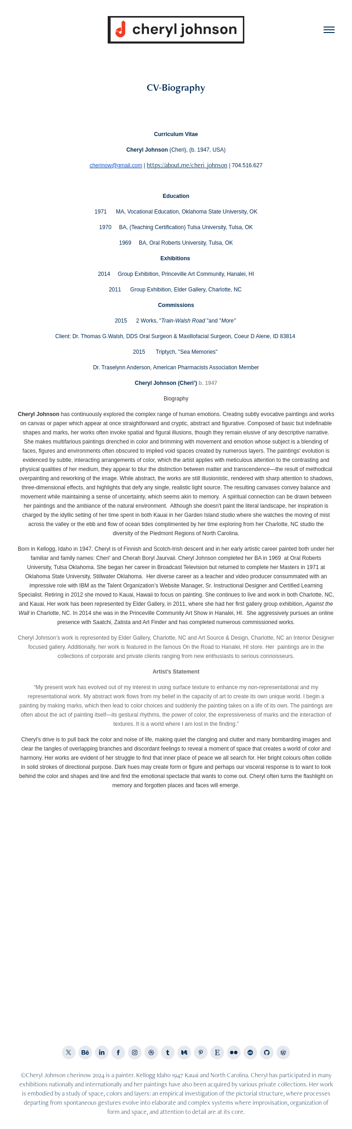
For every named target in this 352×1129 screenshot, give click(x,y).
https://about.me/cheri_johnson (187, 165)
